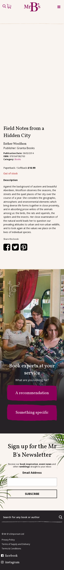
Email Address (32, 472)
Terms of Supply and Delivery (16, 544)
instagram (12, 562)
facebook (11, 555)
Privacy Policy (8, 540)
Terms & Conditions (11, 549)
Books (18, 159)
